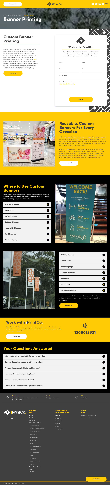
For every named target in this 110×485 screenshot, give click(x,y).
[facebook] (5, 418)
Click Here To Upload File (67, 84)
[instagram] (8, 418)
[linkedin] (12, 418)
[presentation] (72, 91)
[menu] (106, 4)
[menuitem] (41, 415)
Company (84, 69)
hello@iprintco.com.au (52, 398)
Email (60, 69)
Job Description (63, 75)
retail (35, 59)
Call (82, 396)
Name (60, 62)
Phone (83, 62)
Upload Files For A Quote (65, 81)
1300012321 (97, 4)
